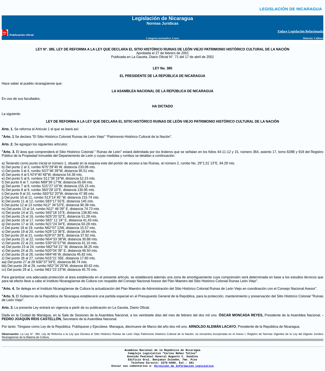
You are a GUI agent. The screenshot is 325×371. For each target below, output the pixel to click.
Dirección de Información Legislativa (184, 366)
